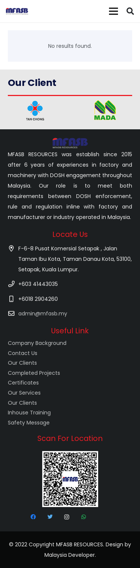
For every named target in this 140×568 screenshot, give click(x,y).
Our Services (24, 392)
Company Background (37, 343)
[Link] (17, 11)
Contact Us (22, 353)
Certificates (23, 382)
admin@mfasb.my (42, 313)
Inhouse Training (29, 412)
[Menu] (113, 11)
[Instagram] (66, 517)
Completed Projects (34, 373)
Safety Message (29, 422)
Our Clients (22, 363)
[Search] (130, 11)
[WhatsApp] (83, 517)
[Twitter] (49, 517)
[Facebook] (33, 517)
